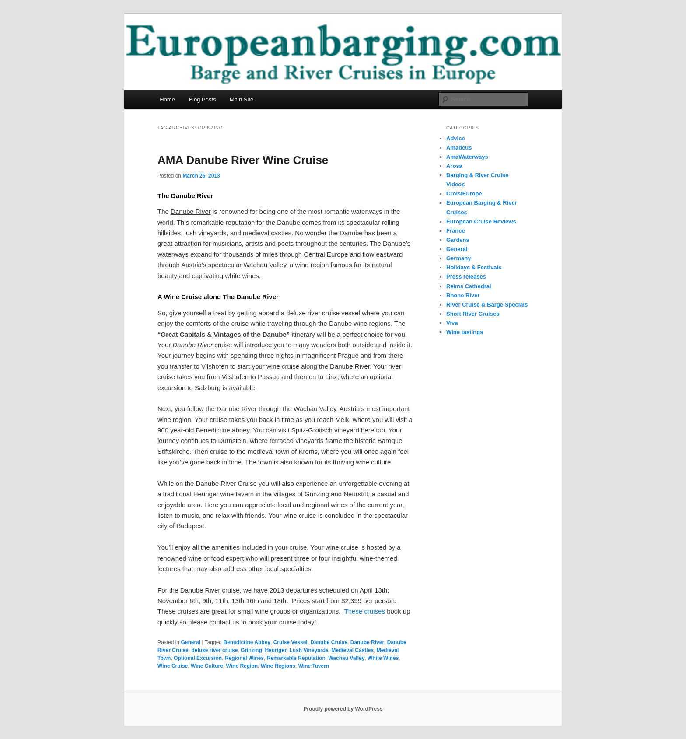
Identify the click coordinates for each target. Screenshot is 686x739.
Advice (455, 138)
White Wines (383, 658)
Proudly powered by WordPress (342, 709)
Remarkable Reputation (296, 658)
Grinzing (251, 650)
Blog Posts (202, 99)
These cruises (364, 611)
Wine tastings (464, 332)
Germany (458, 258)
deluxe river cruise (214, 650)
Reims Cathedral (468, 286)
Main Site (241, 99)
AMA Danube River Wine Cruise (243, 160)
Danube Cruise (328, 642)
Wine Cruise (173, 666)
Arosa (454, 166)
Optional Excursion (198, 658)
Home (167, 99)
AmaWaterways (467, 156)
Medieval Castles (352, 650)
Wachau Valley (346, 658)
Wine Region (242, 666)
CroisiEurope (464, 193)
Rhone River (463, 295)
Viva (452, 323)
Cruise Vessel (290, 642)
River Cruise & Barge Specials (487, 304)
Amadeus (459, 147)
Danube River (367, 642)
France (455, 230)
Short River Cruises (472, 313)
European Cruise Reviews (481, 221)
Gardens (457, 240)
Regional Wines (244, 658)
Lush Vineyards (308, 650)
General (190, 642)
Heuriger (275, 650)
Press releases (466, 276)
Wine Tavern (313, 666)
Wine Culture (207, 666)
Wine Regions (278, 666)
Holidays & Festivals (473, 267)
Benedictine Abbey (246, 642)
